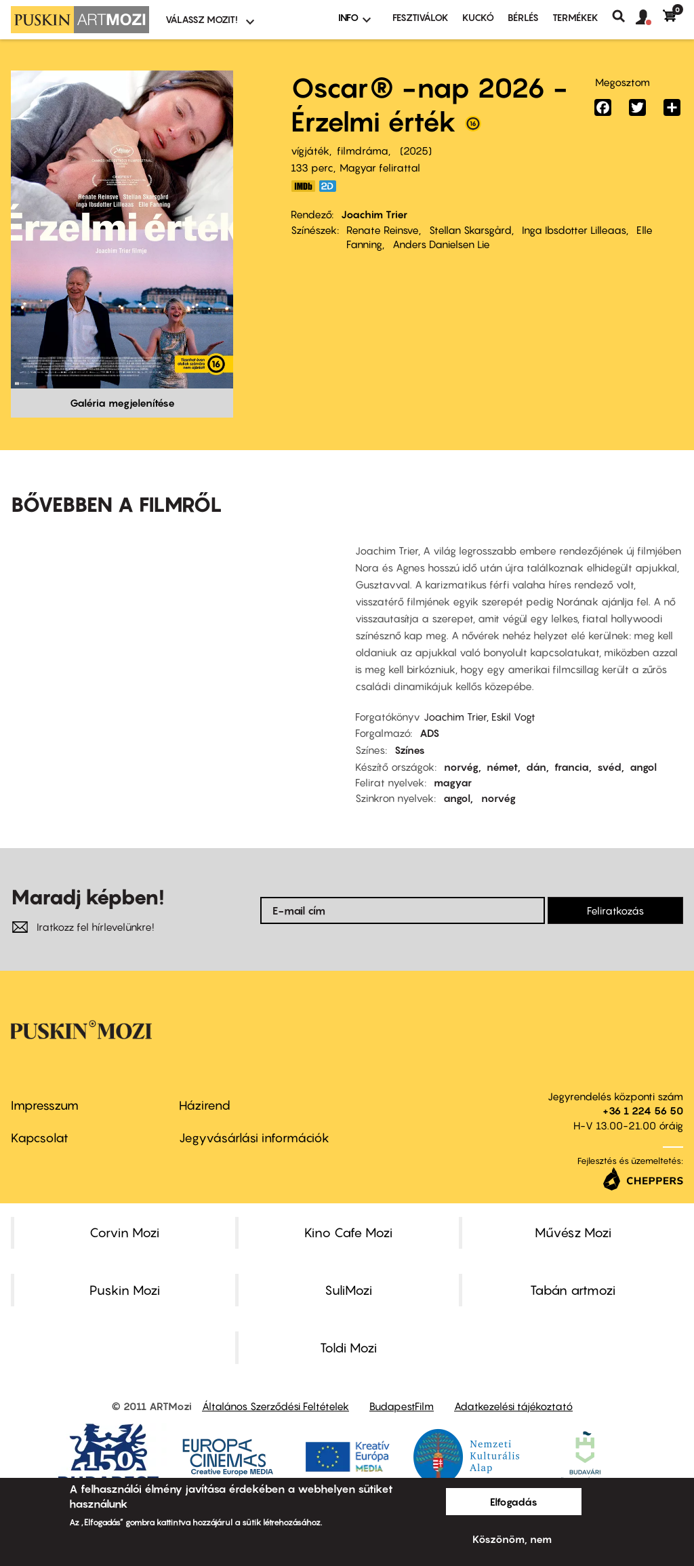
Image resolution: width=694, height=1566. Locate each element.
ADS (429, 733)
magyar (453, 782)
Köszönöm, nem (512, 1539)
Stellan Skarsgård (470, 230)
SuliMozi (348, 1290)
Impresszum (45, 1105)
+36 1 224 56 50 (643, 1110)
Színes (409, 750)
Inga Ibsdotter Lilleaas (574, 230)
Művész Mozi (573, 1232)
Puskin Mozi (124, 1290)
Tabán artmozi (572, 1290)
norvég (461, 767)
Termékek (575, 17)
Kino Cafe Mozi (348, 1232)
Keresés (624, 16)
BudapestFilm (401, 1406)
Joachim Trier (374, 214)
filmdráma (362, 150)
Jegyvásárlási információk (254, 1138)
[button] (649, 17)
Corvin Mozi (124, 1232)
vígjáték (310, 150)
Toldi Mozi (348, 1347)
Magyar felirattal (380, 167)
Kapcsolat (39, 1138)
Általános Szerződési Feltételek (275, 1406)
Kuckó (478, 17)
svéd (609, 767)
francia (571, 767)
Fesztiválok (420, 17)
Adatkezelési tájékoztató (513, 1406)
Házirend (204, 1105)
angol (643, 767)
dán (536, 767)
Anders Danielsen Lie (441, 244)
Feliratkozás (615, 910)
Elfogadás (513, 1501)
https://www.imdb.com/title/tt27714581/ (303, 186)
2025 (415, 150)
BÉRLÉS (523, 17)
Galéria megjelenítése (122, 403)
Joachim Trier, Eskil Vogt (479, 716)
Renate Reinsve (382, 230)
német (502, 767)
